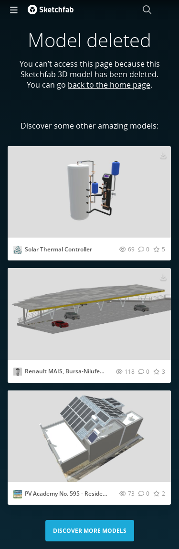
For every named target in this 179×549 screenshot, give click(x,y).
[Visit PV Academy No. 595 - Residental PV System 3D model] (89, 436)
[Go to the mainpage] (51, 9)
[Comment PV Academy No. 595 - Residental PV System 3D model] (143, 493)
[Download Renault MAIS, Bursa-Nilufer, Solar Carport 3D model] (163, 276)
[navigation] (14, 9)
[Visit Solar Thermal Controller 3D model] (89, 192)
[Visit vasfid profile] (17, 372)
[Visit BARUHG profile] (17, 494)
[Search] (147, 9)
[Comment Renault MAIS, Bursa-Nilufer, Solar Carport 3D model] (143, 371)
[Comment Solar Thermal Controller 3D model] (143, 249)
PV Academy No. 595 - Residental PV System (84, 493)
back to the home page (109, 85)
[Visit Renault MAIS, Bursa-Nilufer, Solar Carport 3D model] (89, 313)
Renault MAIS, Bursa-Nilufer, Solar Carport (83, 371)
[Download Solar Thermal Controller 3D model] (163, 155)
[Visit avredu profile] (17, 250)
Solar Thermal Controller (58, 249)
